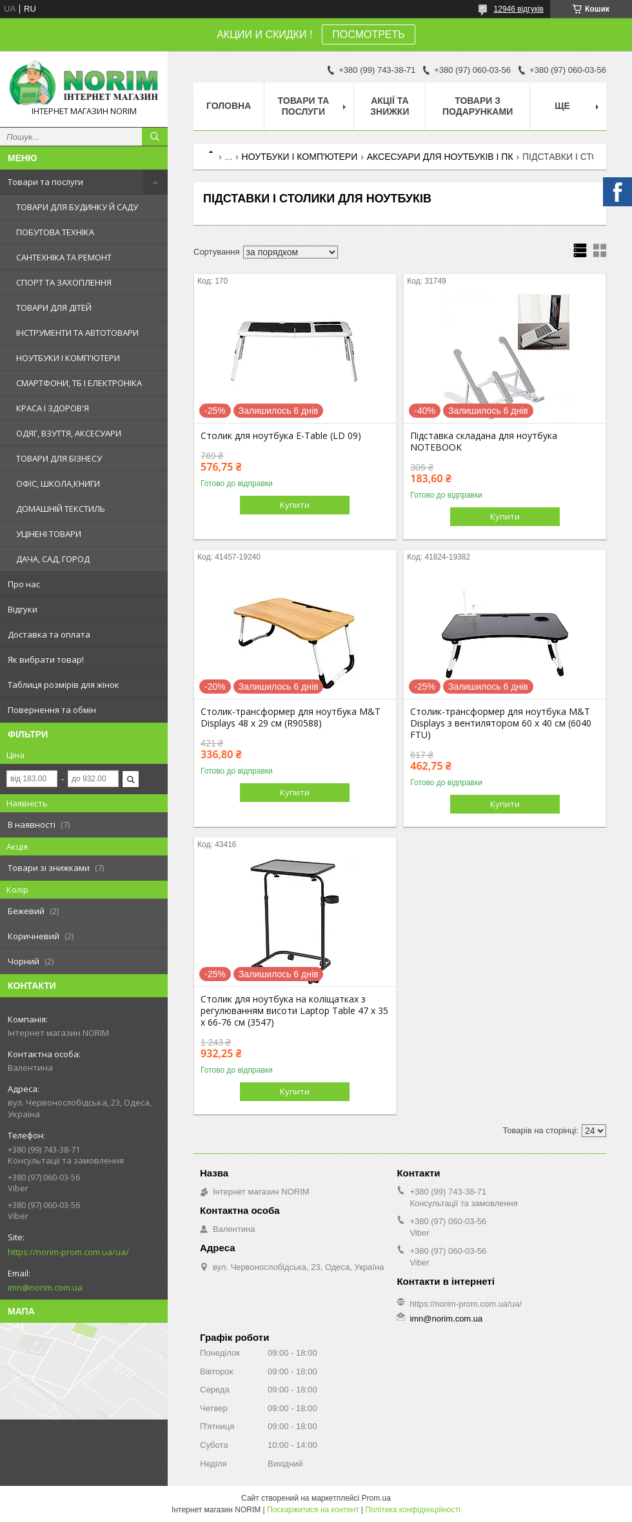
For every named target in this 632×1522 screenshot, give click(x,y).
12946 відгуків (519, 9)
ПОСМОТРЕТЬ (368, 34)
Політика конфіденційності (412, 1509)
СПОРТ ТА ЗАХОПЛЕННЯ (64, 282)
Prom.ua (376, 1498)
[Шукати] (155, 136)
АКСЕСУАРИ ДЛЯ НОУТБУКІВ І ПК (440, 156)
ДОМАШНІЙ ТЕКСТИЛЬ (60, 508)
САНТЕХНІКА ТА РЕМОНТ (64, 257)
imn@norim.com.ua (45, 1287)
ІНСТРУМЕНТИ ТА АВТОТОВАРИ (77, 332)
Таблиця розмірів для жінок (63, 684)
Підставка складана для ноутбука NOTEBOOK (483, 441)
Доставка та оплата (49, 634)
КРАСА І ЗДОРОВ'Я (52, 408)
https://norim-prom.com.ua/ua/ (68, 1252)
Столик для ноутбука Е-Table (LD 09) (281, 436)
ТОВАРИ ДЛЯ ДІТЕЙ (54, 307)
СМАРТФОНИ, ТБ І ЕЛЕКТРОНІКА (79, 383)
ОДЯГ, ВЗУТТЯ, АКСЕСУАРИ (68, 433)
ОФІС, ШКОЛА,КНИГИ (58, 483)
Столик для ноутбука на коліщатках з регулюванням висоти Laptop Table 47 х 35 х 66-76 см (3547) (294, 1010)
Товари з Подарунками (477, 106)
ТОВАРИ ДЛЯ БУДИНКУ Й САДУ (77, 207)
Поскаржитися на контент (313, 1509)
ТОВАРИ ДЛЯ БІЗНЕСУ (59, 458)
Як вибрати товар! (46, 659)
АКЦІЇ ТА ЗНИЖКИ (389, 106)
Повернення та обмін (52, 710)
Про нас (24, 584)
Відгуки (22, 609)
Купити (295, 505)
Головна (228, 106)
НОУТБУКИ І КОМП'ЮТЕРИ (68, 358)
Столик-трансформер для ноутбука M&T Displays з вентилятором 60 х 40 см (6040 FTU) (500, 723)
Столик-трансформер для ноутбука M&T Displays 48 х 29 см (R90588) (290, 717)
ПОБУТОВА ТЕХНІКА (55, 232)
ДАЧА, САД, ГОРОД (53, 559)
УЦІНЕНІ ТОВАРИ (48, 534)
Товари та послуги (45, 182)
